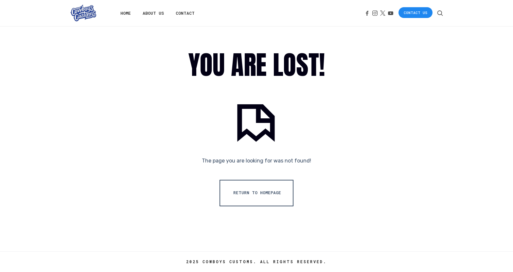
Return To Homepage (257, 193)
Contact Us (415, 12)
